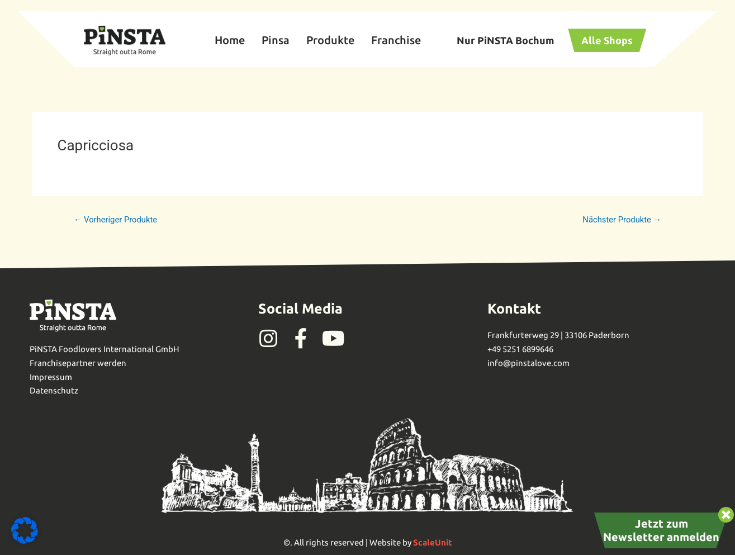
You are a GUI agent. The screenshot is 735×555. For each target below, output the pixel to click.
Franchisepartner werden (78, 363)
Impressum (51, 377)
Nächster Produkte (621, 220)
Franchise (396, 40)
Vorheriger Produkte (116, 220)
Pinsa (276, 40)
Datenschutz (54, 390)
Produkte (330, 40)
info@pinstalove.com (528, 363)
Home (230, 40)
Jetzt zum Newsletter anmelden (661, 530)
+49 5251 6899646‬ (520, 349)
